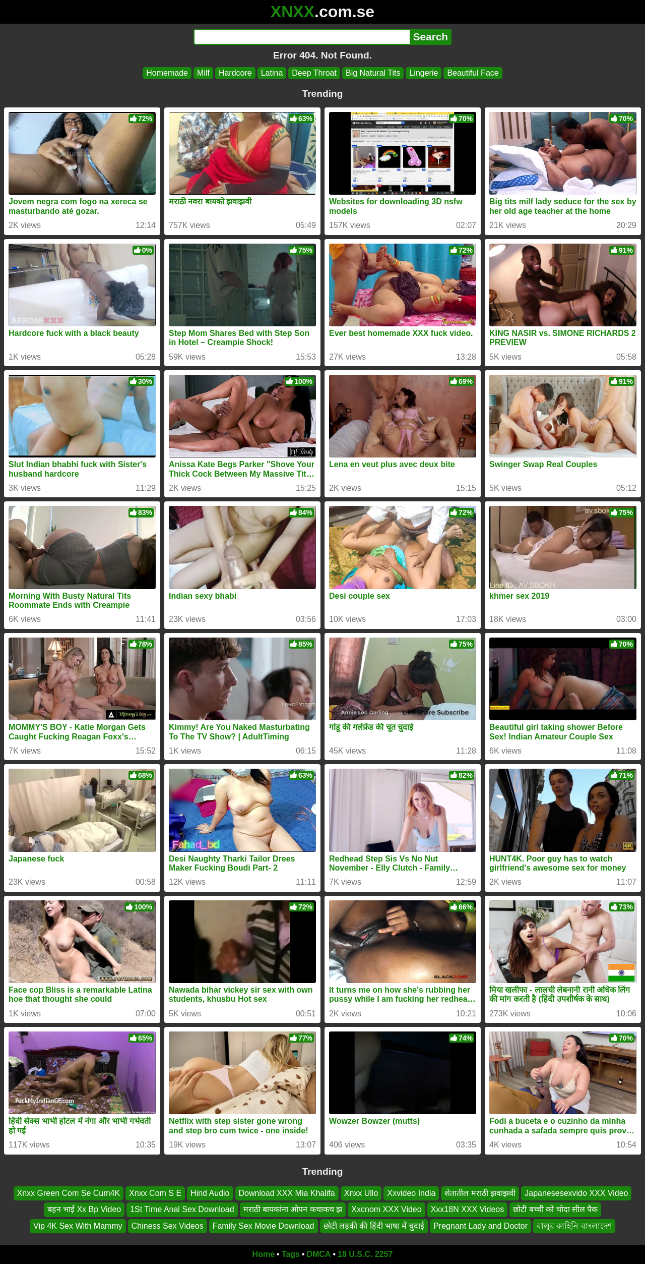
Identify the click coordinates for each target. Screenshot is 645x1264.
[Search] (302, 37)
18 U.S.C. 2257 (365, 1254)
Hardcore (235, 73)
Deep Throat (314, 73)
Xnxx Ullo (361, 1193)
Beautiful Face (472, 73)
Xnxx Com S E (155, 1193)
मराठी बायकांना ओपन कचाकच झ (293, 1209)
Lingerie (423, 73)
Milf (203, 73)
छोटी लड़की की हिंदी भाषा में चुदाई (374, 1226)
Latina (272, 73)
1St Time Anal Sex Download (182, 1209)
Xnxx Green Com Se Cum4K (68, 1193)
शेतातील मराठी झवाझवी (479, 1193)
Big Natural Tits (373, 73)
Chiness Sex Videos (168, 1226)
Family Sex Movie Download (263, 1226)
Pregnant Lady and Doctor (480, 1226)
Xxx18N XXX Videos (467, 1209)
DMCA (318, 1254)
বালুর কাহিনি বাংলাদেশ (574, 1226)
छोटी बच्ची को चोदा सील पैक (555, 1209)
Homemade (167, 73)
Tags (291, 1254)
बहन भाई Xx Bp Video (84, 1209)
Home (263, 1254)
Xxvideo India (411, 1193)
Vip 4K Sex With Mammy (77, 1226)
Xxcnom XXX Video (386, 1209)
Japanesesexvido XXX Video (576, 1193)
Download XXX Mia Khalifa (287, 1193)
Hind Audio (209, 1193)
